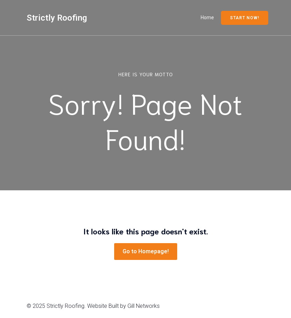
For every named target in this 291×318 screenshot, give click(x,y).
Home (207, 17)
